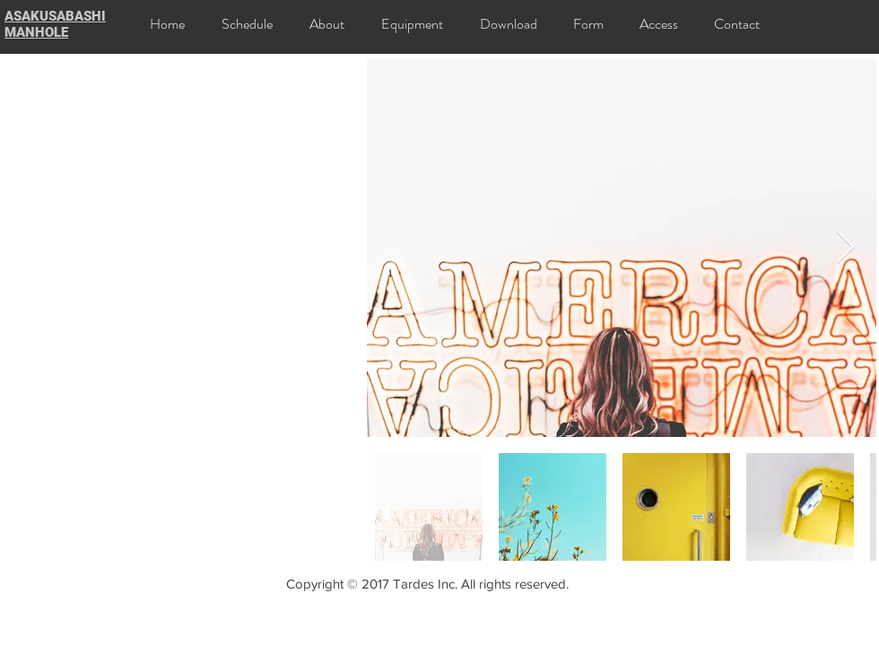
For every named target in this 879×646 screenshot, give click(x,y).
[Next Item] (845, 248)
